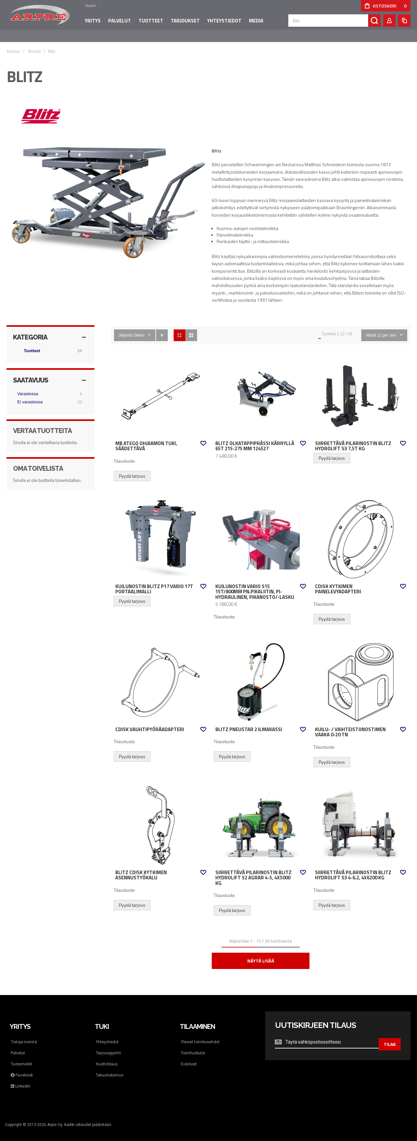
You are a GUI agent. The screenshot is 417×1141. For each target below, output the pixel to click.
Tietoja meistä (24, 1035)
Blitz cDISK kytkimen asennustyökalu (141, 868)
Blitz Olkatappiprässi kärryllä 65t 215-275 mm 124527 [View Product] (261, 390)
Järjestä (125, 328)
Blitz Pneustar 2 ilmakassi (248, 723)
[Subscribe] (390, 1036)
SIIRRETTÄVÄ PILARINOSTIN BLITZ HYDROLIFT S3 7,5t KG (353, 439)
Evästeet (189, 1057)
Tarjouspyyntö (108, 1046)
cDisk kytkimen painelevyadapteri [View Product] (360, 533)
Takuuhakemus (109, 1068)
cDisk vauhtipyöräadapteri (149, 723)
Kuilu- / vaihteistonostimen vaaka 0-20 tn (350, 725)
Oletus (139, 328)
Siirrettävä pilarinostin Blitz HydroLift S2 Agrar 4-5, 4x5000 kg (253, 871)
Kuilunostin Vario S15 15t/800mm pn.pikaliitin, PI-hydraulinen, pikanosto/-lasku (254, 585)
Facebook (22, 1068)
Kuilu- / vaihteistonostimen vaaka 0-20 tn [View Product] (360, 676)
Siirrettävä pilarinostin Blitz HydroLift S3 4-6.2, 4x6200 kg (353, 868)
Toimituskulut (193, 1046)
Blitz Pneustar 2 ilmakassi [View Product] (261, 676)
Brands (34, 45)
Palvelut (18, 1046)
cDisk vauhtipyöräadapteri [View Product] (161, 676)
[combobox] (334, 23)
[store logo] (39, 17)
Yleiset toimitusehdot (200, 1035)
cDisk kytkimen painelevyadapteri (338, 582)
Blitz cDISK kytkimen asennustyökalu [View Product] (161, 819)
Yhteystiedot (107, 1035)
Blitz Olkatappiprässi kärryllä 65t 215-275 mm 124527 (254, 439)
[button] (86, 5)
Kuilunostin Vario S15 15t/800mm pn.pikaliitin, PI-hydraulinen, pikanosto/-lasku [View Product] (261, 533)
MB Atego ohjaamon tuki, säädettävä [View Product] (161, 390)
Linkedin (20, 1079)
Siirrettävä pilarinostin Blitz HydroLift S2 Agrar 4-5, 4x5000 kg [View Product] (261, 819)
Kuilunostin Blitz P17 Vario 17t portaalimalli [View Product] (161, 533)
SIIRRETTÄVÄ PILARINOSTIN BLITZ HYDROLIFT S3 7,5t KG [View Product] (360, 390)
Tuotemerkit (21, 1057)
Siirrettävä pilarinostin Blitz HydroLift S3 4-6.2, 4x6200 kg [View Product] (360, 819)
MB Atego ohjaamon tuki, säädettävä (146, 439)
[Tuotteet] (50, 344)
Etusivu (13, 45)
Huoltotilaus (107, 1057)
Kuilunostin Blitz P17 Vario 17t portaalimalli (154, 582)
